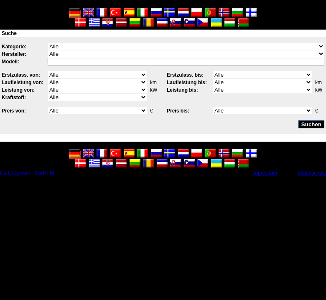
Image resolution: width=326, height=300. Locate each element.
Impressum (264, 173)
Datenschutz (312, 173)
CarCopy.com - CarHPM (27, 173)
